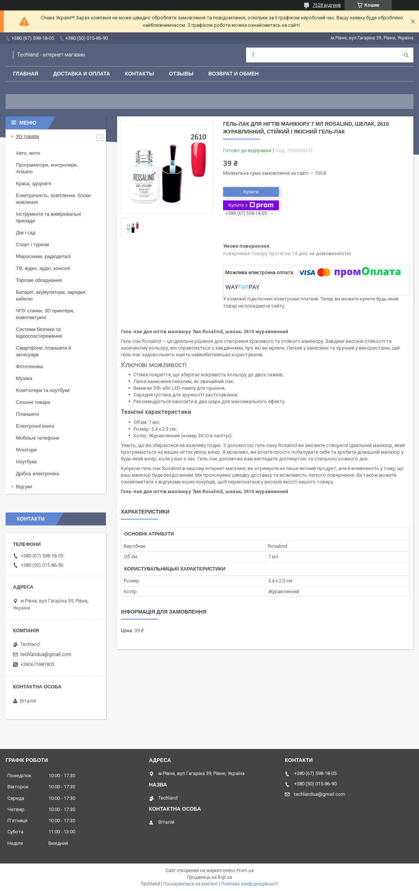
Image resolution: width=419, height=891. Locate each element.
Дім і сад (25, 232)
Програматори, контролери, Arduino (47, 168)
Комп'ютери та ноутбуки (43, 390)
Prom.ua (245, 870)
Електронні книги (35, 426)
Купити (251, 191)
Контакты (139, 74)
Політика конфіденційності (249, 884)
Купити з (250, 205)
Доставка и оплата (81, 74)
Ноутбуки (26, 461)
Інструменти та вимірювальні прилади (48, 217)
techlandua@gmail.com (45, 654)
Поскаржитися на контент (190, 884)
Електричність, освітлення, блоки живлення (53, 199)
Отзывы (181, 74)
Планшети (27, 414)
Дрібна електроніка (37, 473)
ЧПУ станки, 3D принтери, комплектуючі (45, 314)
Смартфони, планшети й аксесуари (43, 351)
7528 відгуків (327, 5)
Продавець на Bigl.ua (209, 877)
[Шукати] (406, 55)
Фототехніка (29, 366)
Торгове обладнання (39, 280)
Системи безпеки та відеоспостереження (39, 333)
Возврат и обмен (233, 74)
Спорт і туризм (32, 244)
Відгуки (24, 486)
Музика (24, 378)
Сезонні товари (33, 402)
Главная (25, 74)
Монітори (26, 450)
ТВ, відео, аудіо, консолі (43, 268)
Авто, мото (28, 153)
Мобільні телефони (37, 438)
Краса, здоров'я (33, 183)
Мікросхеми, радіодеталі (43, 256)
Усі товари (27, 136)
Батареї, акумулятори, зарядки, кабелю (51, 295)
